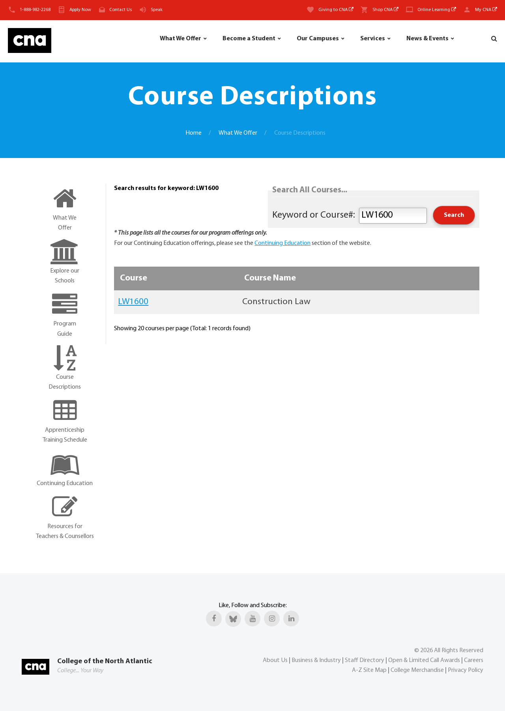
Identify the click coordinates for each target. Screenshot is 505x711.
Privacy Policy (465, 670)
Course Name (270, 278)
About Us (275, 660)
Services (372, 39)
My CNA (486, 10)
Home (193, 133)
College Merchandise (417, 670)
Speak (157, 10)
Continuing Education (282, 243)
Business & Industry (316, 660)
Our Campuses (318, 39)
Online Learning (436, 10)
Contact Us (120, 10)
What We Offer (180, 39)
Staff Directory (364, 660)
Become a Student (249, 39)
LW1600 (133, 302)
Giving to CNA (336, 10)
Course (133, 278)
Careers (473, 660)
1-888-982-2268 (35, 10)
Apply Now (80, 10)
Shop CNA (385, 10)
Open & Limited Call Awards (424, 660)
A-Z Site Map (369, 670)
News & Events (427, 39)
